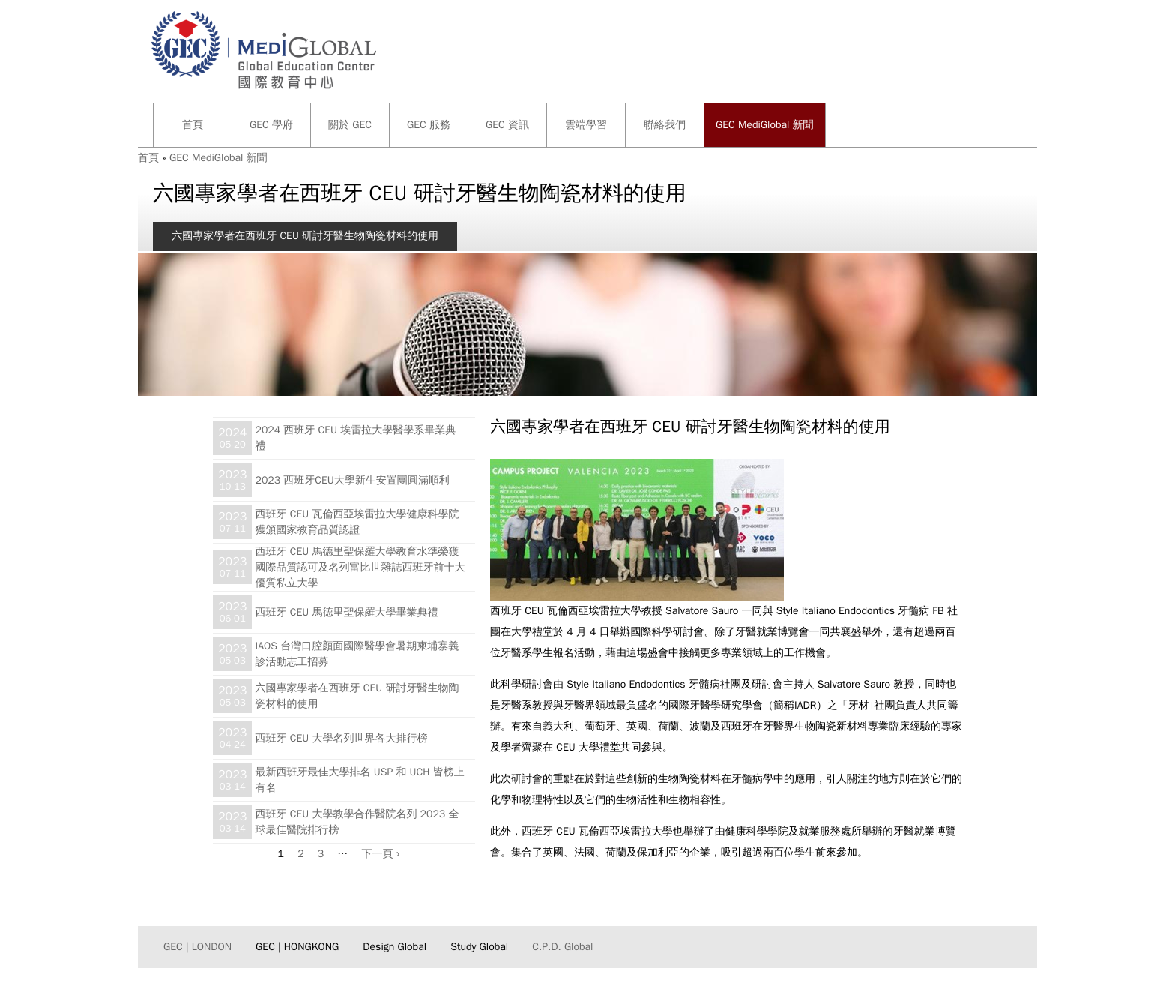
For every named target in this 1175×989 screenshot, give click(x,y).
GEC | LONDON (197, 946)
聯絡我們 (665, 124)
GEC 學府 (271, 124)
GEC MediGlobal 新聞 (765, 124)
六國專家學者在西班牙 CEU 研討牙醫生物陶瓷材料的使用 (305, 235)
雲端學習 (586, 124)
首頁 (192, 124)
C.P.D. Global (562, 946)
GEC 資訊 (507, 124)
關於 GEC (350, 124)
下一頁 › (381, 853)
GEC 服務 (428, 124)
